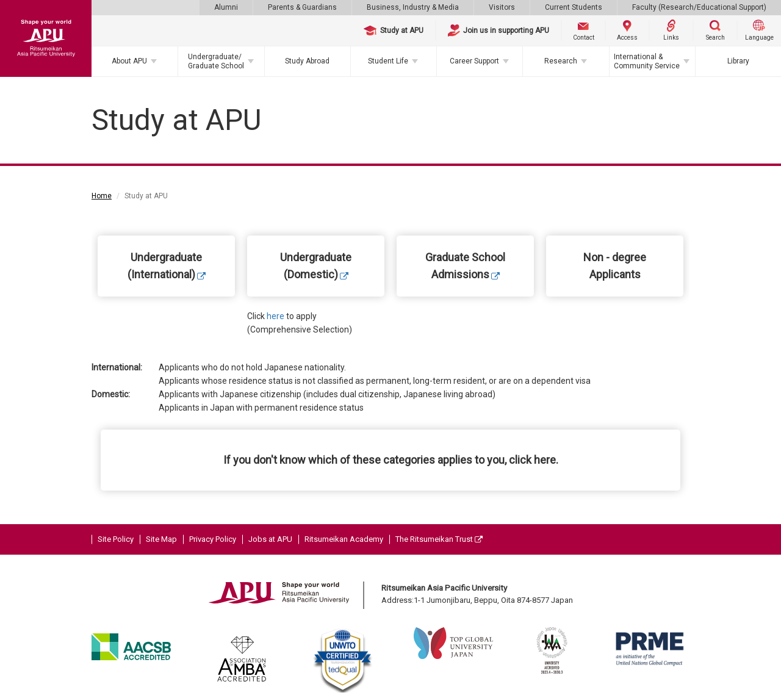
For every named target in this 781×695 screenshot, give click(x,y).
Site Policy (116, 539)
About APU (129, 61)
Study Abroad (307, 61)
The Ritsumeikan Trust (439, 539)
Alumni (226, 7)
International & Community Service (647, 61)
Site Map (161, 539)
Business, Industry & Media (413, 7)
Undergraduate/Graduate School (216, 61)
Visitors (502, 7)
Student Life (388, 61)
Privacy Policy (212, 539)
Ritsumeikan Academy (343, 539)
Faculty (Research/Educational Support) (699, 7)
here (275, 316)
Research (560, 61)
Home (102, 196)
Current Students (573, 7)
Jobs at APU (270, 539)
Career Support (474, 61)
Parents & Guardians (302, 7)
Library (738, 61)
